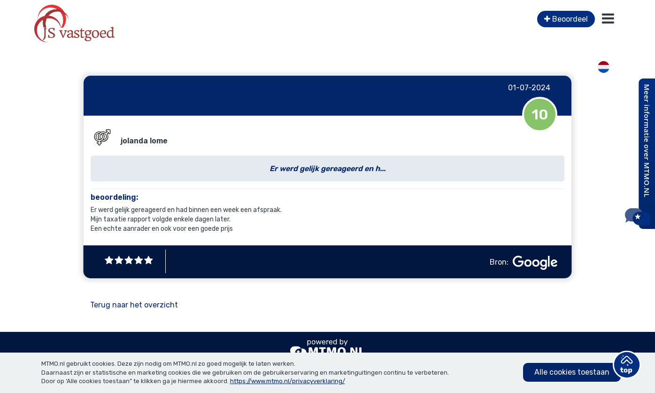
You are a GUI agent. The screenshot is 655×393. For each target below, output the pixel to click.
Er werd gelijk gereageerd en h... (327, 168)
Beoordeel (566, 19)
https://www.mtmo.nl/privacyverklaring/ (287, 381)
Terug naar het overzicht (134, 304)
